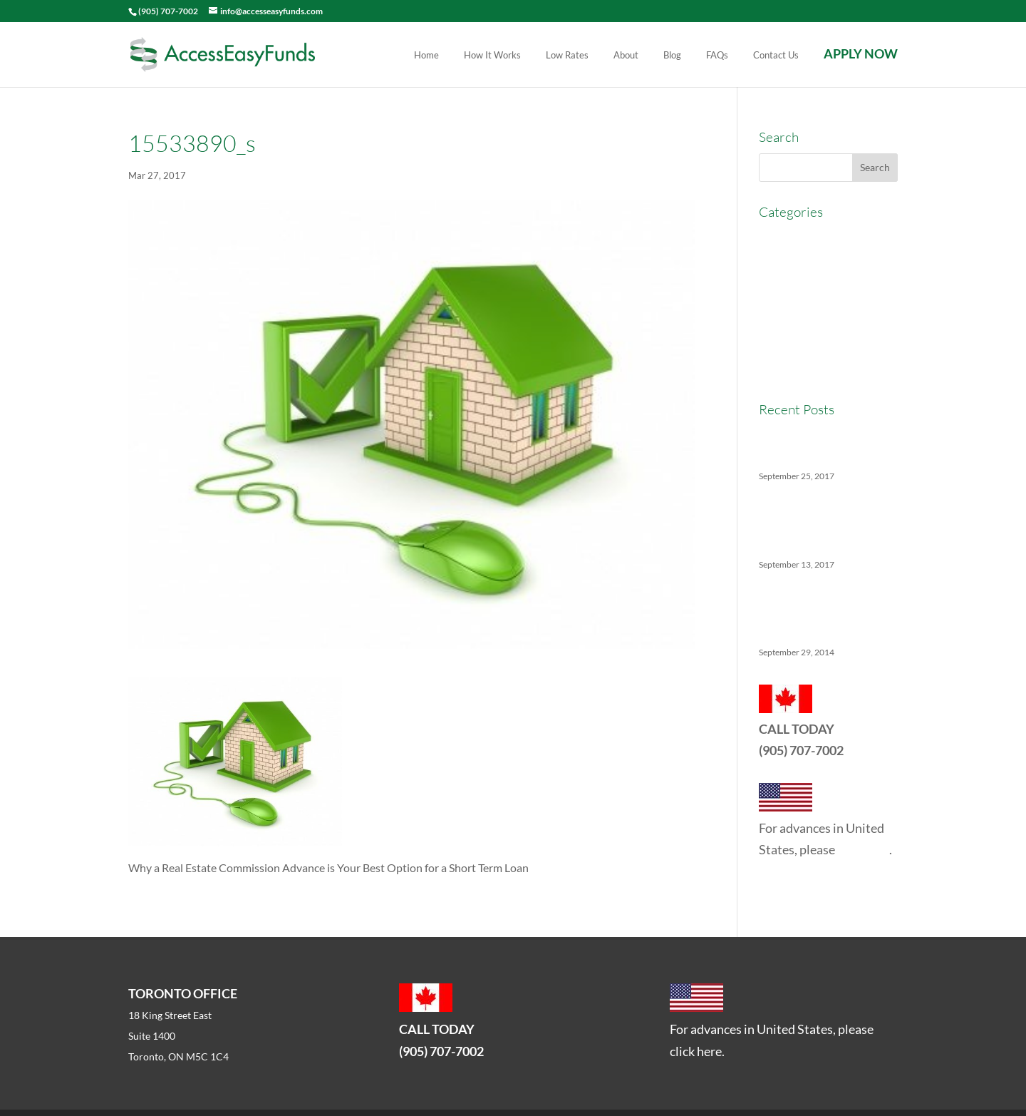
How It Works (492, 56)
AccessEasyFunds (802, 237)
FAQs (717, 56)
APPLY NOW (861, 55)
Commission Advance (812, 290)
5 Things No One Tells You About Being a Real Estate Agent (822, 610)
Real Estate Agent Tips (814, 316)
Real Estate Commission (818, 342)
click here (863, 849)
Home (426, 56)
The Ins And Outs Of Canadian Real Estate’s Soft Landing (825, 523)
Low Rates (567, 56)
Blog (672, 56)
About (625, 56)
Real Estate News (801, 368)
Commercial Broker (806, 263)
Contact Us (776, 56)
